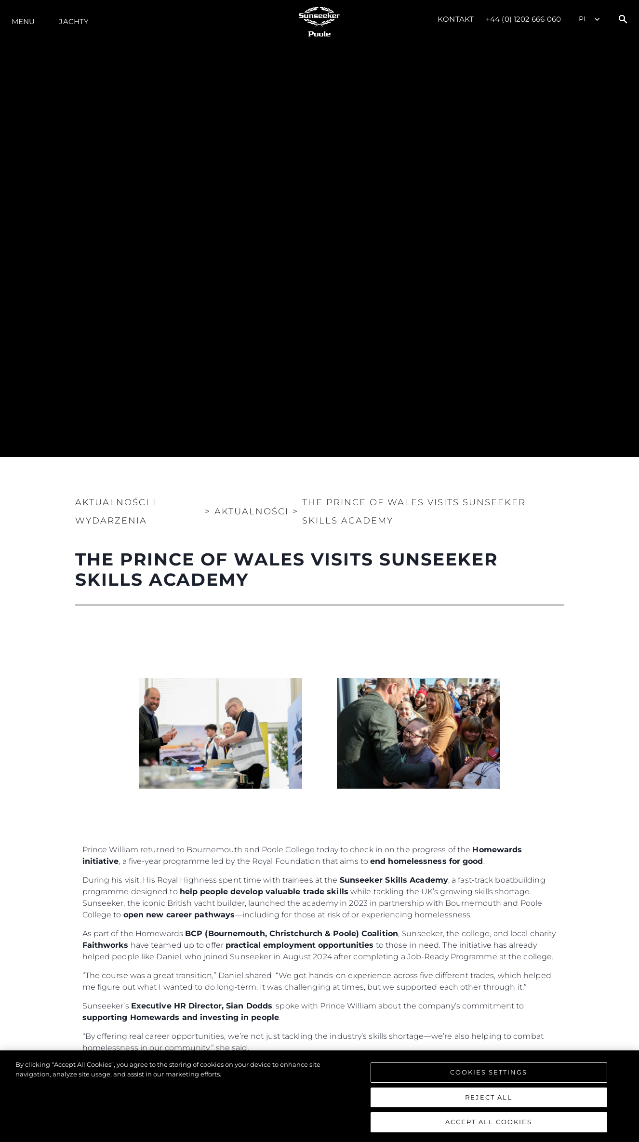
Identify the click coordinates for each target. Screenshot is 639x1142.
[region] (319, 1096)
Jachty (74, 21)
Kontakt (456, 19)
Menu (23, 21)
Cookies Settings (488, 1072)
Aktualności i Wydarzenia (115, 511)
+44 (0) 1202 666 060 (523, 19)
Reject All (488, 1097)
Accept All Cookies (488, 1122)
